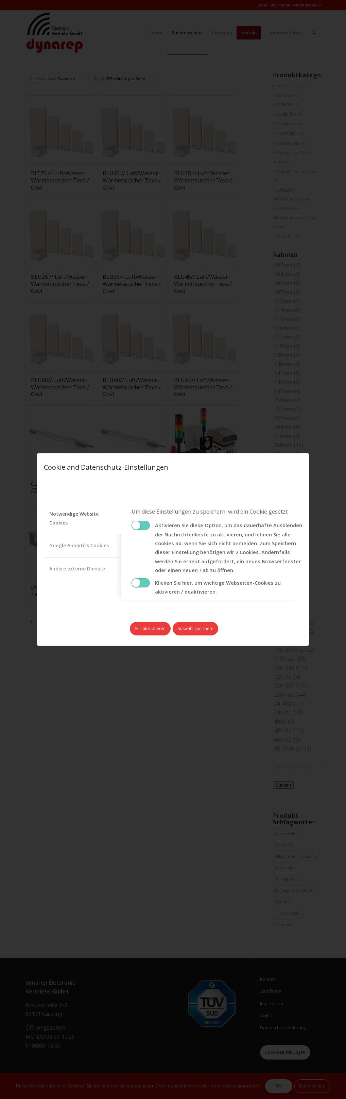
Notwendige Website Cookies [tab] (74, 518)
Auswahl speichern (195, 628)
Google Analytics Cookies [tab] (79, 545)
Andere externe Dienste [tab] (77, 568)
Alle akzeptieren (150, 628)
